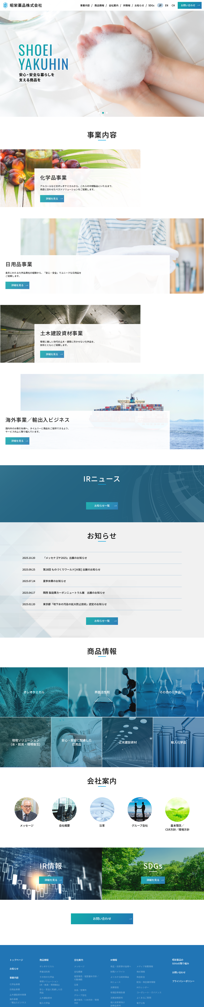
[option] (102, 58)
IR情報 (126, 5)
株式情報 (141, 936)
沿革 (76, 949)
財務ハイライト (117, 936)
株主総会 (141, 941)
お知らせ (139, 5)
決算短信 (114, 951)
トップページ (16, 924)
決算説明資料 (116, 962)
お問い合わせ (188, 5)
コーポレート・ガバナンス (149, 956)
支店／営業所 (80, 954)
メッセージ (79, 930)
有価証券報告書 (117, 956)
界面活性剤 (45, 936)
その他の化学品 (47, 941)
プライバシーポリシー (183, 945)
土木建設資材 (46, 962)
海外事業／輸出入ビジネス (18, 965)
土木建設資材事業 (18, 959)
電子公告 (141, 967)
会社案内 (113, 5)
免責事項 (141, 972)
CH (173, 5)
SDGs (151, 5)
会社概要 (78, 936)
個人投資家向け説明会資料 (117, 968)
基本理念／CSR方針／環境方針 (86, 966)
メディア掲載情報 (145, 930)
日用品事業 (15, 953)
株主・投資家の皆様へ (120, 930)
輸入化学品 (45, 967)
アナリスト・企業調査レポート (119, 976)
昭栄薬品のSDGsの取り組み (180, 926)
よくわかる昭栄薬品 (119, 941)
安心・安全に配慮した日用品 (51, 955)
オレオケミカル (47, 930)
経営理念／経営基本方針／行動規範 (86, 942)
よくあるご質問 (144, 962)
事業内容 (85, 5)
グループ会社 (80, 959)
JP (160, 5)
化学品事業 (15, 948)
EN (166, 5)
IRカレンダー (143, 951)
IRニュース (115, 946)
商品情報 (99, 5)
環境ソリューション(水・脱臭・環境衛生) (50, 947)
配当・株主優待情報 (146, 946)
